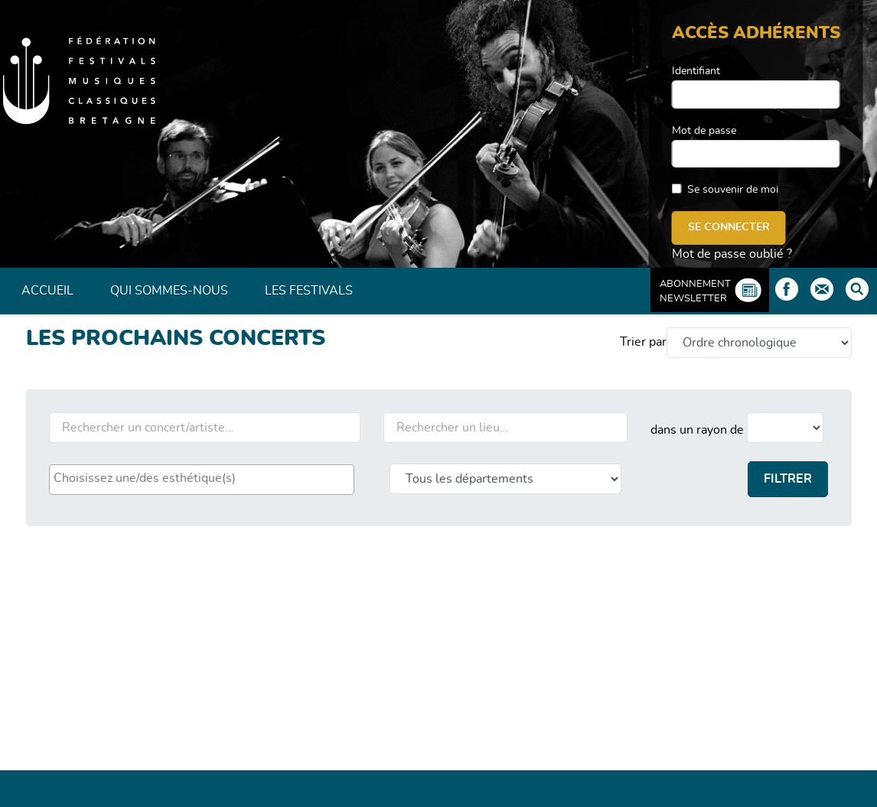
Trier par (643, 342)
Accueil (47, 291)
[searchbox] (202, 478)
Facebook (786, 289)
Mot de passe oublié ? (732, 254)
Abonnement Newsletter (695, 291)
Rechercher (857, 289)
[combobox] (201, 479)
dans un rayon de (697, 430)
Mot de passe (704, 130)
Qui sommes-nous (169, 291)
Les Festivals (309, 291)
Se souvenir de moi (732, 189)
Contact (822, 289)
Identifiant (696, 71)
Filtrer (788, 479)
